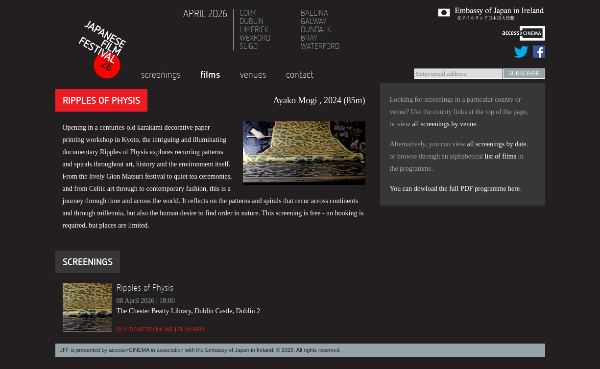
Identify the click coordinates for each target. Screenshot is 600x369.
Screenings (161, 74)
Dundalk (316, 29)
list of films (501, 156)
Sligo (249, 46)
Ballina (314, 13)
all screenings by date (497, 144)
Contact (299, 74)
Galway (314, 21)
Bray (309, 38)
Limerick (254, 29)
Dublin (252, 21)
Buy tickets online (145, 329)
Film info (190, 329)
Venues (253, 74)
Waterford (320, 46)
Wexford (255, 38)
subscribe (524, 73)
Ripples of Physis (145, 287)
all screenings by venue (444, 124)
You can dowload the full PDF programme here (455, 188)
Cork (248, 13)
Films (210, 74)
